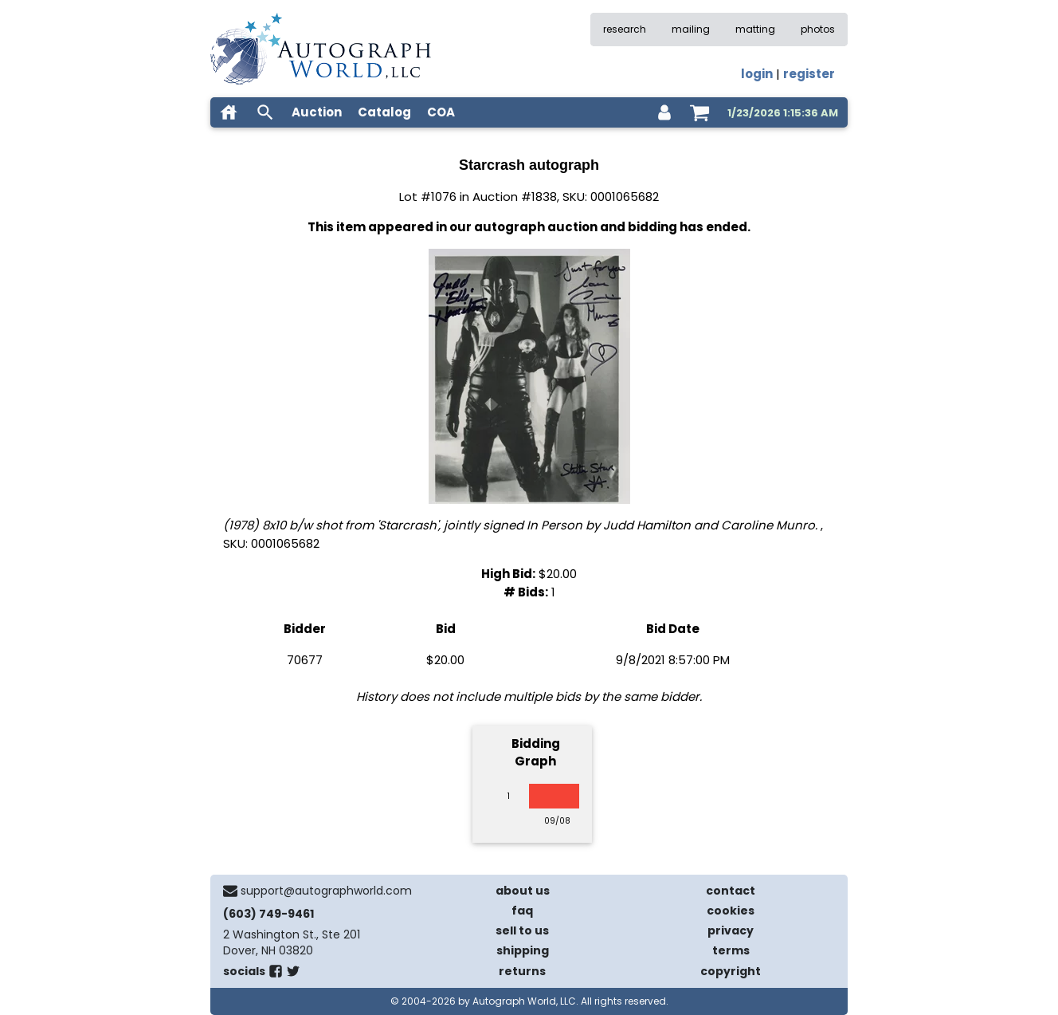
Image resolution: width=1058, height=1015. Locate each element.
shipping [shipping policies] (522, 950)
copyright (730, 971)
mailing (691, 29)
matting (755, 29)
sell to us (522, 930)
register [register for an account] (809, 73)
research (624, 29)
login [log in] (757, 73)
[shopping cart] (699, 112)
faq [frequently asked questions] (522, 911)
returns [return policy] (522, 971)
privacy (730, 930)
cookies (730, 911)
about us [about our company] (523, 891)
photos (818, 29)
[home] (228, 112)
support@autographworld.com (326, 891)
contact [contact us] (730, 891)
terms (731, 950)
